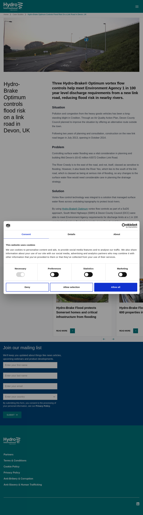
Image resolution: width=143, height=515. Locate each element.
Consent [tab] (26, 234)
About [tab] (117, 234)
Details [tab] (71, 234)
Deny (27, 287)
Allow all (115, 287)
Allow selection (71, 287)
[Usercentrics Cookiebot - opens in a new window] (124, 225)
